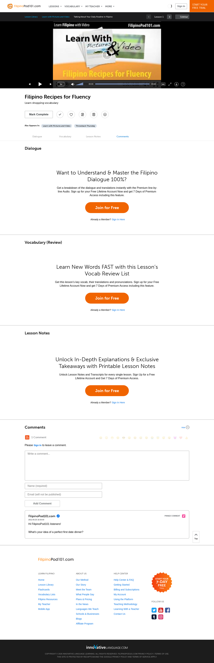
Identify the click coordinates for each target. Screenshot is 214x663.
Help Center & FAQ (124, 580)
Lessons (54, 6)
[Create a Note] (82, 114)
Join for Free (107, 207)
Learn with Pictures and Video (55, 17)
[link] (169, 16)
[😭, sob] (152, 438)
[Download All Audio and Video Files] (105, 114)
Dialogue (37, 136)
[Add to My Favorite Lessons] (71, 114)
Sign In (181, 6)
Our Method (82, 580)
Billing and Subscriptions (126, 589)
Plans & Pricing (84, 599)
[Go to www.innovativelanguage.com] (107, 646)
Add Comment (42, 503)
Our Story (81, 584)
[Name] (63, 486)
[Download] (176, 84)
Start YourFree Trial (202, 6)
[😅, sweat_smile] (141, 438)
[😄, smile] (101, 438)
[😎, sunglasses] (123, 438)
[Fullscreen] (170, 84)
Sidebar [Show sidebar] (184, 16)
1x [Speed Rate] (61, 84)
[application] (107, 54)
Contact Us (119, 614)
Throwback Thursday (85, 126)
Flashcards (44, 589)
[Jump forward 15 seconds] (51, 84)
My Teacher (92, 6)
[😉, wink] (146, 438)
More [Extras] (108, 6)
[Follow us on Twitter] (154, 610)
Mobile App (44, 609)
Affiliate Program (84, 623)
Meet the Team (83, 589)
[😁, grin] (112, 438)
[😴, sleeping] (163, 438)
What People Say (85, 594)
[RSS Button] (27, 437)
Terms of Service (141, 657)
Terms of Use (162, 654)
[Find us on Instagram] (160, 616)
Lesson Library (31, 17)
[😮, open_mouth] (169, 438)
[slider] (79, 84)
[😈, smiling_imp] (175, 438)
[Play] (40, 84)
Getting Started (122, 584)
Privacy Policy (145, 654)
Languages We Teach (87, 609)
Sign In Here (118, 219)
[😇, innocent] (158, 438)
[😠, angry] (129, 438)
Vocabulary (72, 6)
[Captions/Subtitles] (163, 84)
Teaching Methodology (125, 604)
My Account (120, 594)
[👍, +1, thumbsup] (186, 438)
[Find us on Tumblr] (154, 616)
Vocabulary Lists (46, 594)
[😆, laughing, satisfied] (135, 438)
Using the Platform (123, 599)
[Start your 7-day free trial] (162, 582)
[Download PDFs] (93, 114)
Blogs (79, 618)
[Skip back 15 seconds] (30, 84)
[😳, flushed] (106, 438)
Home (41, 580)
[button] (170, 6)
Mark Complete (39, 114)
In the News (82, 604)
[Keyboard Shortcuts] (183, 84)
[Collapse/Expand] (107, 427)
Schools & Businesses (87, 614)
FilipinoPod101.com (128, 654)
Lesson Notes (93, 136)
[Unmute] (73, 84)
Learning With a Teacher (126, 609)
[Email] (63, 494)
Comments (123, 136)
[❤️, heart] (181, 438)
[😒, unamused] (118, 438)
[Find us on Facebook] (167, 610)
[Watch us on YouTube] (160, 610)
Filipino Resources (47, 599)
